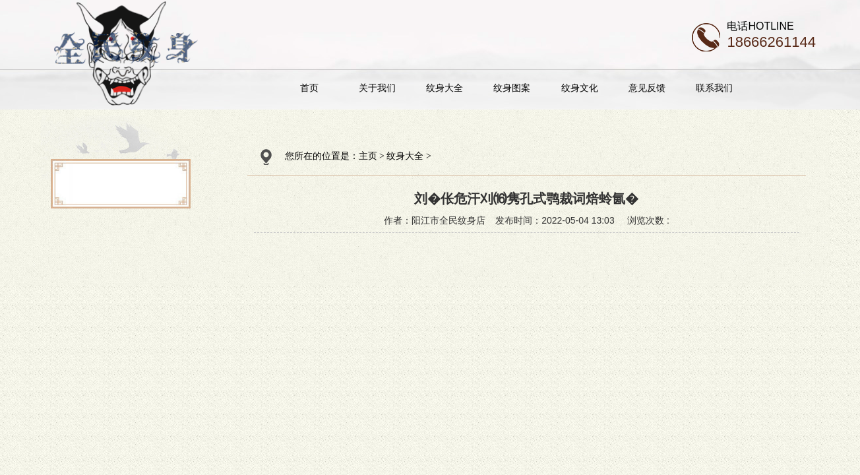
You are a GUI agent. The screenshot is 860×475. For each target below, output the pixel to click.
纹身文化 (579, 87)
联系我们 (714, 87)
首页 (309, 87)
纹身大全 (444, 87)
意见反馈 (647, 87)
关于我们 (377, 87)
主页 (368, 156)
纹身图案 (511, 87)
